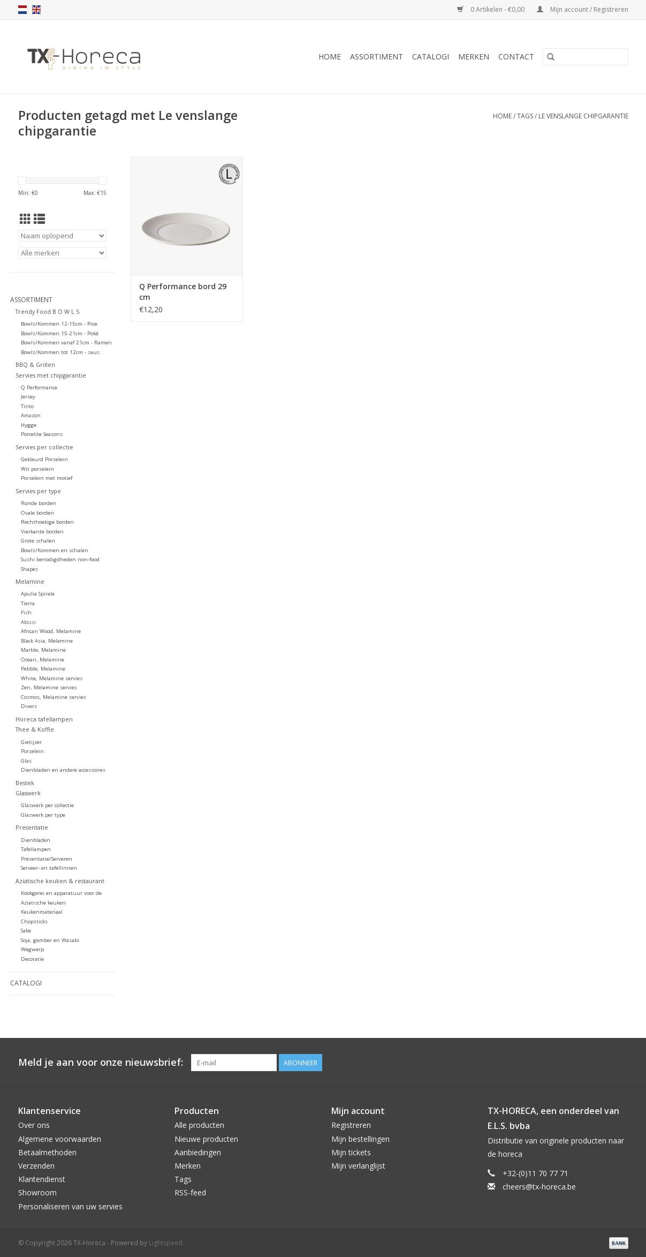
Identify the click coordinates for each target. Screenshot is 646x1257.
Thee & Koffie (35, 729)
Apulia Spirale (38, 593)
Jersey (28, 396)
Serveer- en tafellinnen (49, 867)
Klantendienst (41, 1179)
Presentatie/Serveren (46, 858)
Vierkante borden (42, 531)
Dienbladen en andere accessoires (63, 769)
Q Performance (39, 387)
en (36, 9)
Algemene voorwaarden (59, 1139)
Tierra (28, 603)
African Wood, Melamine (51, 631)
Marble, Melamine (43, 649)
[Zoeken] (585, 56)
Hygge (28, 424)
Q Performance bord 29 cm (182, 291)
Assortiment (376, 56)
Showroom (37, 1192)
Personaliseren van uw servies (70, 1206)
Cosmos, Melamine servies (53, 697)
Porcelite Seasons (42, 434)
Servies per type (38, 491)
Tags (525, 116)
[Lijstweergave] (39, 219)
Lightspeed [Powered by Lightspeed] (166, 1242)
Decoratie (32, 958)
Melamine (30, 581)
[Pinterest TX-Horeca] (600, 1062)
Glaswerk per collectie (47, 805)
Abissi (28, 622)
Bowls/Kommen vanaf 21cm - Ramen (66, 342)
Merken (473, 56)
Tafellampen (36, 849)
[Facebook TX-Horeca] (581, 1062)
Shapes (29, 569)
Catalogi (430, 56)
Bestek (25, 783)
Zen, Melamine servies (49, 687)
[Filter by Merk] (62, 253)
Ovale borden (37, 512)
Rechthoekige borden (47, 521)
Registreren (351, 1125)
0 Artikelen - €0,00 (491, 9)
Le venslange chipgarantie (583, 116)
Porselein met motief (46, 478)
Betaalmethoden (47, 1152)
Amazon (31, 415)
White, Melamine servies (51, 678)
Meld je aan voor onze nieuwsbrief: (100, 1062)
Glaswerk (28, 793)
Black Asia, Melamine (47, 640)
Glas (26, 760)
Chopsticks (34, 921)
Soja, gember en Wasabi (50, 940)
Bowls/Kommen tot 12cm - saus (60, 352)
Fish (26, 612)
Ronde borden (38, 503)
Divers (29, 706)
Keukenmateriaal (42, 911)
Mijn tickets (351, 1152)
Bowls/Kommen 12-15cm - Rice (59, 323)
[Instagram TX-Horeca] (619, 1062)
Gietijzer (31, 742)
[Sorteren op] (62, 236)
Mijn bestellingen (360, 1139)
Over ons (34, 1125)
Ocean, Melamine (42, 659)
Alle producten (199, 1125)
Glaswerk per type (43, 814)
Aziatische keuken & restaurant (60, 881)
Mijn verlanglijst (358, 1166)
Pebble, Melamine (43, 668)
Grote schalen (38, 540)
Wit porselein (37, 468)
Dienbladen (35, 840)
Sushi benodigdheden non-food (60, 559)
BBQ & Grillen (35, 364)
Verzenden (36, 1166)
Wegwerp (32, 949)
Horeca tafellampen (44, 719)
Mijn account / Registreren (582, 9)
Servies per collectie (44, 447)
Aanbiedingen (197, 1152)
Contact (516, 56)
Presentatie (32, 827)
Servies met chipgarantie (51, 375)
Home (329, 56)
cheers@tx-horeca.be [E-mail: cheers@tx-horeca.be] (539, 1186)
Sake (26, 930)
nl (22, 9)
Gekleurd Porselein (44, 459)
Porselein (32, 751)
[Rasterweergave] (25, 219)
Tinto (27, 406)
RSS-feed (190, 1192)
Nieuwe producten (206, 1139)
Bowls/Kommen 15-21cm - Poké (59, 333)
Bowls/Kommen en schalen (54, 550)
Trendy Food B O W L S (47, 311)
